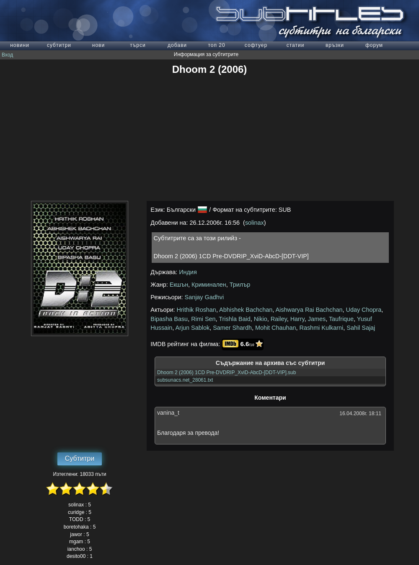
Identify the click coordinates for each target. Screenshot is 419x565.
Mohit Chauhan (275, 327)
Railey (279, 319)
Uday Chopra (364, 309)
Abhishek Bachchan (245, 309)
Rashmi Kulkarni (322, 327)
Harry (297, 319)
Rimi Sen (203, 319)
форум (374, 45)
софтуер (256, 45)
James (317, 319)
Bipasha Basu (169, 319)
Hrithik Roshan (196, 309)
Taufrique (341, 319)
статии (296, 45)
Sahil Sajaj (361, 327)
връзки (335, 45)
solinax (254, 222)
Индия (188, 272)
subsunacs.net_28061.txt (185, 380)
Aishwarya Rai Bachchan (309, 309)
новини (19, 45)
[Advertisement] (209, 138)
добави (177, 45)
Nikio (260, 319)
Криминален (208, 284)
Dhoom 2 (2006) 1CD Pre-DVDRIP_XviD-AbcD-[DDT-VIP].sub (226, 372)
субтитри (59, 45)
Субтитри (79, 458)
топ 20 (216, 45)
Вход (7, 55)
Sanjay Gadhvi (204, 297)
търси (137, 45)
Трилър (240, 284)
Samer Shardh (232, 327)
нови (98, 45)
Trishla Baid (234, 319)
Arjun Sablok (193, 327)
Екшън (179, 284)
